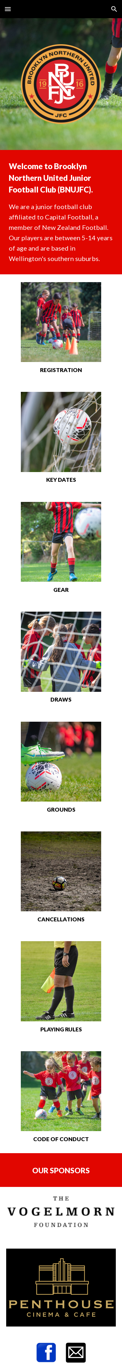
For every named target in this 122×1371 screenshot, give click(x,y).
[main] (61, 212)
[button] (8, 9)
